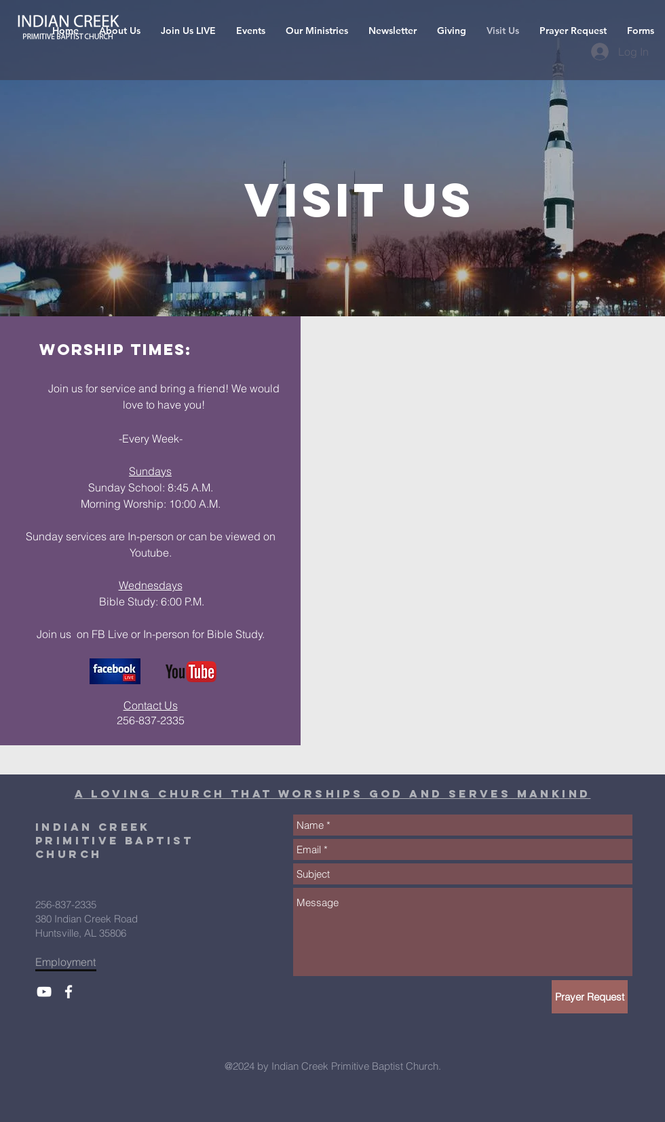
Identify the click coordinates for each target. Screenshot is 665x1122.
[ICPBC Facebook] (68, 992)
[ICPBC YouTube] (44, 992)
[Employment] (69, 962)
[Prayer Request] (590, 996)
